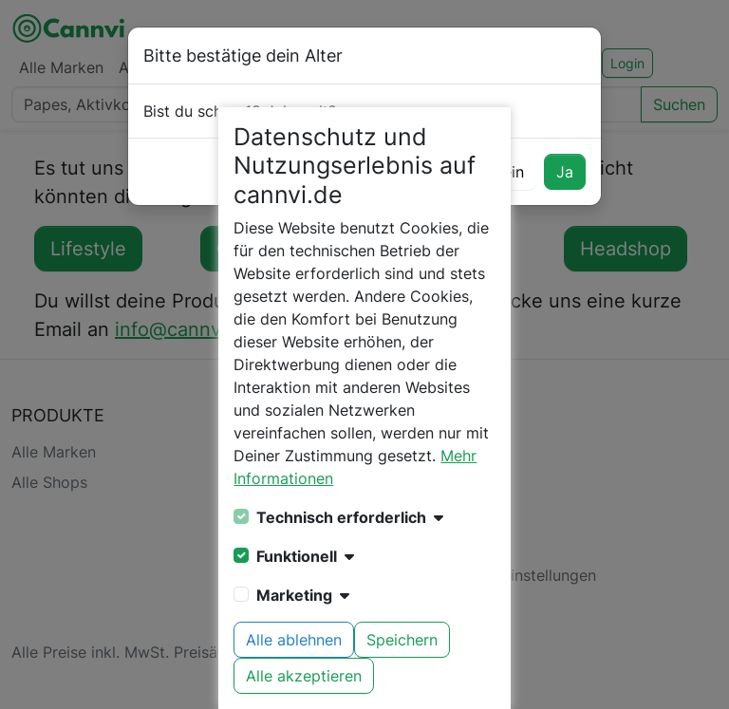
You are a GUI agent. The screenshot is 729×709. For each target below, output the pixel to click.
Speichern (402, 639)
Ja (564, 171)
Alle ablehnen (294, 639)
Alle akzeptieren (304, 675)
